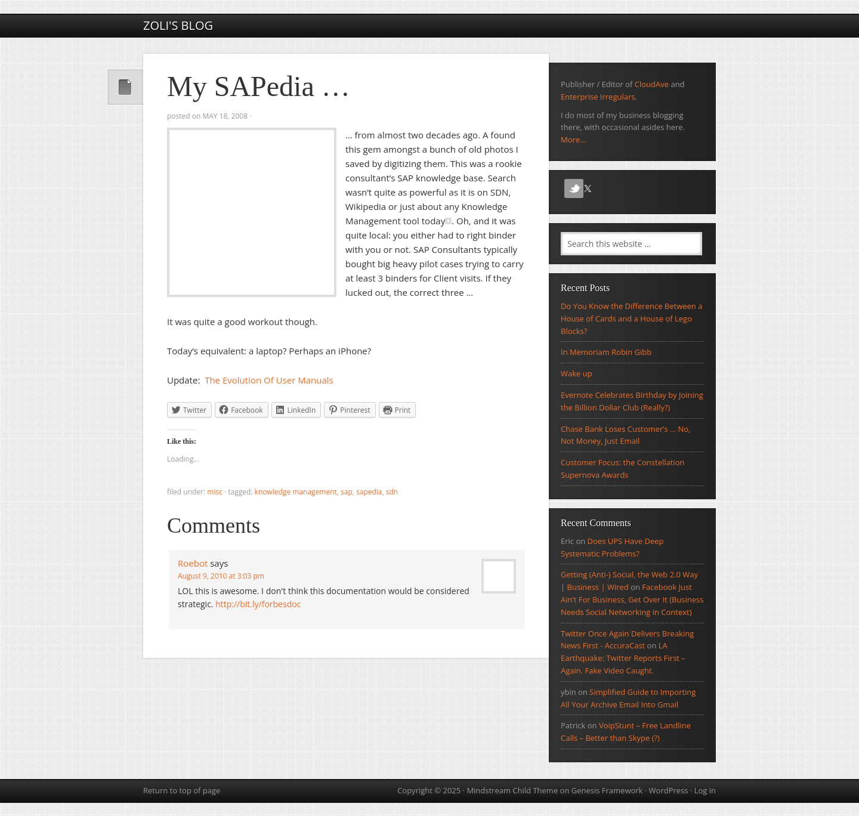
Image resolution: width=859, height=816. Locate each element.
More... (573, 139)
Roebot (193, 563)
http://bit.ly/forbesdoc (258, 604)
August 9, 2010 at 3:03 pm (221, 576)
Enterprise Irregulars (598, 96)
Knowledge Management (296, 492)
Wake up (576, 373)
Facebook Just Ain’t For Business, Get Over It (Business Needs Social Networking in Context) (632, 599)
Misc (215, 492)
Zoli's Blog (178, 25)
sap (347, 492)
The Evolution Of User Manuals (269, 380)
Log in (705, 790)
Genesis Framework (607, 790)
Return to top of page (181, 790)
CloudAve (652, 84)
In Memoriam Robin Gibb (606, 352)
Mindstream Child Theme (512, 790)
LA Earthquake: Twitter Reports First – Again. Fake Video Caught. (623, 658)
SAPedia (369, 492)
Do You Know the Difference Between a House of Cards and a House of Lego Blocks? (631, 318)
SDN (392, 492)
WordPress (668, 790)
